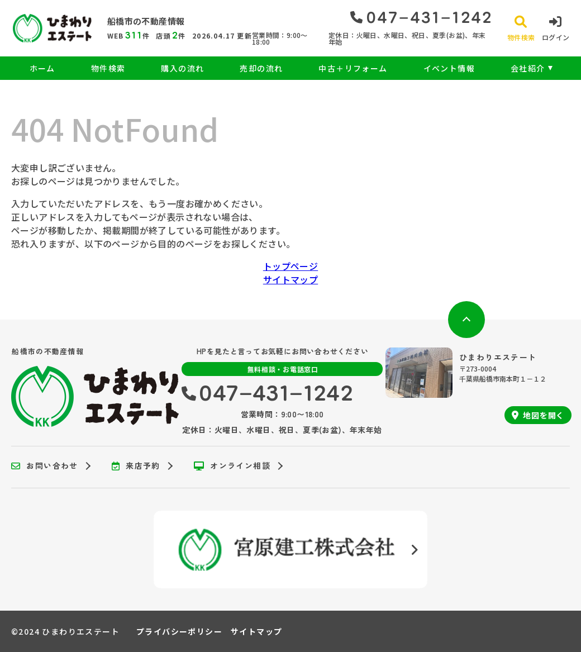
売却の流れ (261, 68)
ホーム (42, 68)
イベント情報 (449, 68)
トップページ (290, 266)
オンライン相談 (232, 465)
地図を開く (538, 415)
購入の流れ (182, 68)
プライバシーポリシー (179, 631)
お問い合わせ (44, 465)
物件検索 (108, 68)
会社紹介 (528, 68)
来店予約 (136, 465)
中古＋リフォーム (352, 68)
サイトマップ (290, 279)
